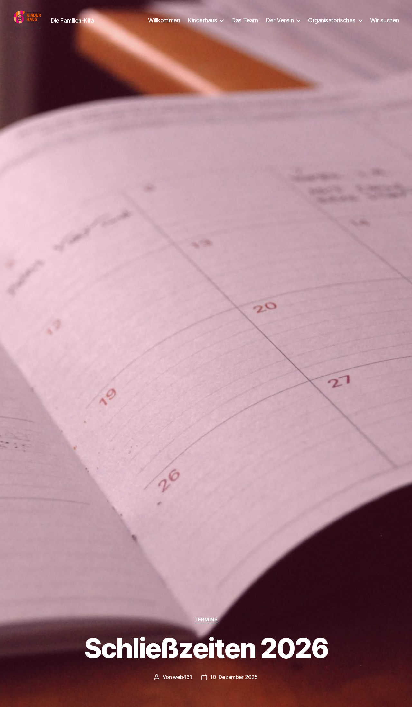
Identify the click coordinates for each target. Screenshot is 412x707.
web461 (182, 677)
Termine (206, 620)
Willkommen (164, 23)
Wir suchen (384, 23)
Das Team (244, 23)
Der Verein (280, 23)
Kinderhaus (202, 23)
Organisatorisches (332, 23)
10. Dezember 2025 (234, 677)
